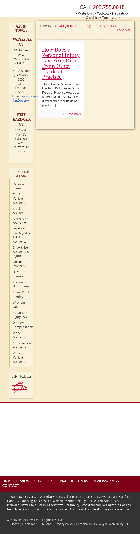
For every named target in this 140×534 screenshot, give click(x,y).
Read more (74, 114)
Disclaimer (29, 524)
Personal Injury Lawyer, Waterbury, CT (102, 524)
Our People (44, 481)
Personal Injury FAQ (20, 315)
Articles (21, 376)
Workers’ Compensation (22, 325)
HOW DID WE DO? (19, 387)
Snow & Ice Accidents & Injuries (21, 251)
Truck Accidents (19, 211)
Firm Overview (15, 481)
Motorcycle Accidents (20, 221)
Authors (108, 26)
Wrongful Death (19, 304)
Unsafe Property (19, 264)
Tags (88, 26)
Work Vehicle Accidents (19, 357)
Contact (10, 485)
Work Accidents (19, 335)
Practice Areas (74, 481)
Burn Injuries (18, 274)
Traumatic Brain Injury (21, 284)
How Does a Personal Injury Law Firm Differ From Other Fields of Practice (61, 63)
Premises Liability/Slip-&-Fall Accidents (21, 235)
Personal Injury (19, 186)
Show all (123, 30)
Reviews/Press (105, 481)
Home (15, 524)
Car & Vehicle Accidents (19, 198)
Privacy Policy (64, 524)
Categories (65, 26)
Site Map (46, 524)
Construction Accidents (22, 345)
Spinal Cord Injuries (21, 294)
